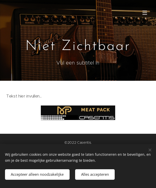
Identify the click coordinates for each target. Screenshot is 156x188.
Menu (144, 12)
